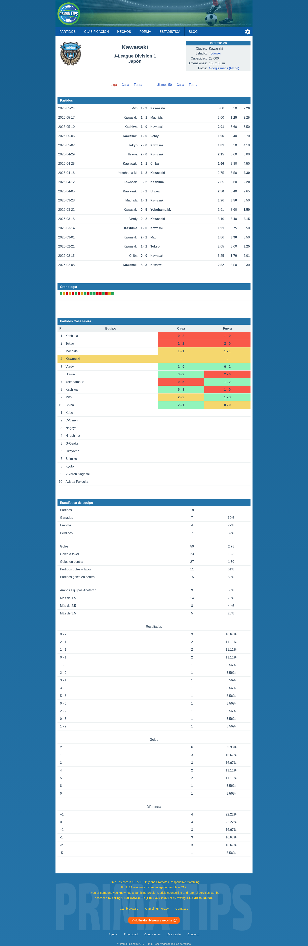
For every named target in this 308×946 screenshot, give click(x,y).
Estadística (169, 31)
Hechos (124, 31)
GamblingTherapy (157, 908)
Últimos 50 (164, 84)
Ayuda (113, 934)
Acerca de (174, 934)
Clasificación (96, 31)
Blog (193, 31)
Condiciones (152, 934)
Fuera (138, 84)
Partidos (68, 31)
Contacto (193, 934)
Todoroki (215, 53)
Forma (145, 31)
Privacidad (131, 934)
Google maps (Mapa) (224, 68)
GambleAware (129, 908)
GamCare (182, 908)
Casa (125, 84)
